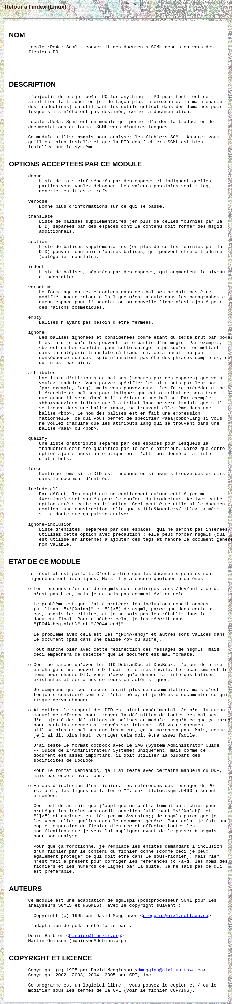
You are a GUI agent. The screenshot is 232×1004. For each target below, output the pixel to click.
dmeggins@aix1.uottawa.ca (175, 915)
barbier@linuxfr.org (95, 935)
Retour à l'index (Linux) (35, 7)
